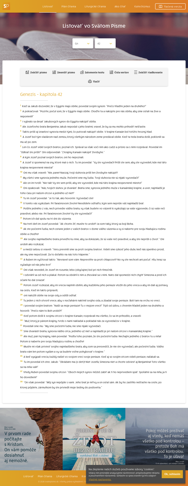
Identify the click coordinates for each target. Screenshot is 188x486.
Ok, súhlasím (172, 474)
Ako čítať (120, 6)
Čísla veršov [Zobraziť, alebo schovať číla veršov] (119, 72)
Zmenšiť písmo (63, 72)
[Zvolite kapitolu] (105, 43)
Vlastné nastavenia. (100, 479)
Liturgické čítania (95, 6)
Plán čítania (45, 476)
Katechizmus (142, 6)
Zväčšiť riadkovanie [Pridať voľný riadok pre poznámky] (148, 72)
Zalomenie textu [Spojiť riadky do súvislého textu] (92, 72)
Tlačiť (94, 81)
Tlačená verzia (170, 6)
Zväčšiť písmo (36, 72)
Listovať (48, 6)
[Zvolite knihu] (82, 43)
